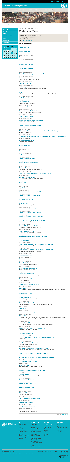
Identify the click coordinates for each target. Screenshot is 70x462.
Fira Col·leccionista (24, 98)
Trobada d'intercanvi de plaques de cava (30, 125)
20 (8, 55)
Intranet (40, 451)
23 (14, 55)
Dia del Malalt (22, 259)
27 (8, 57)
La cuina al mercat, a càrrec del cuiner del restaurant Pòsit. (35, 173)
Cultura (15, 24)
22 (12, 55)
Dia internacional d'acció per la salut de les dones (32, 220)
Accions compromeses (36, 438)
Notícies (5, 31)
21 (10, 55)
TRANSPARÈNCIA (34, 10)
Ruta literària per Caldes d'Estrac (28, 268)
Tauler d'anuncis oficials (49, 433)
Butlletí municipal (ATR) (8, 36)
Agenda (20, 24)
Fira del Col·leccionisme (25, 263)
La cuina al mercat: (26, 323)
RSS (56, 452)
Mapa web (60, 452)
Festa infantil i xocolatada (26, 116)
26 (6, 57)
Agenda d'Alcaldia (35, 427)
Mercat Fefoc (22, 308)
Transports (21, 428)
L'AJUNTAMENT (19, 10)
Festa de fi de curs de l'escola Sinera (28, 209)
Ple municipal (34, 430)
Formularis (46, 430)
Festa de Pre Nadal (24, 47)
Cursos (4, 38)
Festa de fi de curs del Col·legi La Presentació (31, 216)
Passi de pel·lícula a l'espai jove (27, 383)
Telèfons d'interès (22, 430)
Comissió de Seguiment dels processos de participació (33, 348)
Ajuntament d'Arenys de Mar (15, 6)
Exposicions (6, 40)
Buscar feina (6, 42)
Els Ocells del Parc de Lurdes (26, 140)
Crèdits (66, 452)
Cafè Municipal (23, 316)
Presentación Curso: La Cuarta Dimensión (30, 111)
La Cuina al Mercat (24, 374)
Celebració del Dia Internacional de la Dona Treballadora (34, 353)
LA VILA (7, 10)
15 (12, 53)
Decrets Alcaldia (34, 428)
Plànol (20, 427)
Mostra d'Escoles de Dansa (26, 155)
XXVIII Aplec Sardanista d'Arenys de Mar (30, 303)
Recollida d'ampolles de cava (26, 380)
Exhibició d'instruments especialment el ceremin (32, 370)
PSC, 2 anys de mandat (25, 151)
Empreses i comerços (23, 431)
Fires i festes (21, 434)
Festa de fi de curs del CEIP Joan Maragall (30, 212)
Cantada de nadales (24, 57)
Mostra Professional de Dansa (27, 158)
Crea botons (22, 288)
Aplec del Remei (23, 107)
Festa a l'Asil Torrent (24, 145)
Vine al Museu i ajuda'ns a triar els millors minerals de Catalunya (36, 357)
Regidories (9, 24)
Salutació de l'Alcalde (36, 426)
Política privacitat (55, 451)
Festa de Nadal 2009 (24, 51)
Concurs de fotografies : (31, 120)
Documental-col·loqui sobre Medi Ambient (30, 226)
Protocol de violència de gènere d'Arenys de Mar (32, 74)
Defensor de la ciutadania (36, 442)
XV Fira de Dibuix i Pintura (26, 199)
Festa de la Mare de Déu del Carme (28, 162)
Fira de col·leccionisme (25, 297)
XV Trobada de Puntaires (25, 293)
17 (16, 53)
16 (14, 53)
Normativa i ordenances (49, 428)
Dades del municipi (23, 424)
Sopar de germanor (24, 102)
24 (16, 55)
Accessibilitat (64, 451)
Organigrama (34, 424)
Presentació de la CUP (25, 83)
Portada (4, 24)
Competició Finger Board (26, 333)
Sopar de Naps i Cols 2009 (26, 402)
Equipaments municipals (24, 435)
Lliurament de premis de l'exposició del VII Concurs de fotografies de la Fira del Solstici (42, 136)
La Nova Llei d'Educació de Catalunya (29, 284)
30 (14, 57)
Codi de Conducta (35, 441)
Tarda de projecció (24, 240)
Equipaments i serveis (36, 437)
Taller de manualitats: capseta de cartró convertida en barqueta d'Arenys (38, 131)
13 (8, 53)
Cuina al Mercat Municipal (26, 68)
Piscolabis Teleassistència (26, 65)
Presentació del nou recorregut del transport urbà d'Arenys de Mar (37, 312)
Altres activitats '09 (27, 40)
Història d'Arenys (22, 426)
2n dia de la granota (24, 87)
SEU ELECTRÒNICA (50, 10)
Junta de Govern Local (36, 431)
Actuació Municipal (48, 426)
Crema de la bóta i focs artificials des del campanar (32, 192)
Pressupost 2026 (47, 427)
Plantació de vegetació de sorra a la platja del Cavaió (33, 236)
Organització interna (35, 446)
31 (16, 57)
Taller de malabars (24, 393)
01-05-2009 (26, 24)
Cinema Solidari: (36, 337)
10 (16, 51)
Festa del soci (22, 182)
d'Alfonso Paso (32, 328)
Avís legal (46, 451)
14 (10, 53)
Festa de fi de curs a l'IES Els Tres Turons (29, 195)
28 (10, 57)
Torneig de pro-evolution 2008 (27, 406)
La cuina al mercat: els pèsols (27, 273)
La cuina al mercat (24, 365)
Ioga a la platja (23, 188)
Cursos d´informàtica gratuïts (27, 168)
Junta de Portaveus (35, 435)
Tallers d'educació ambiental (26, 231)
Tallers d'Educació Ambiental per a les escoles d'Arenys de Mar (36, 244)
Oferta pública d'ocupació (47, 435)
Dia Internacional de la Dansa (27, 279)
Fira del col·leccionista (25, 61)
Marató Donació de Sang (25, 255)
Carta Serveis (34, 439)
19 (6, 55)
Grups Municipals (35, 434)
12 (6, 53)
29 (12, 57)
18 (4, 55)
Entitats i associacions (23, 433)
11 (4, 53)
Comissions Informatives (36, 433)
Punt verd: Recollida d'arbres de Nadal (29, 398)
